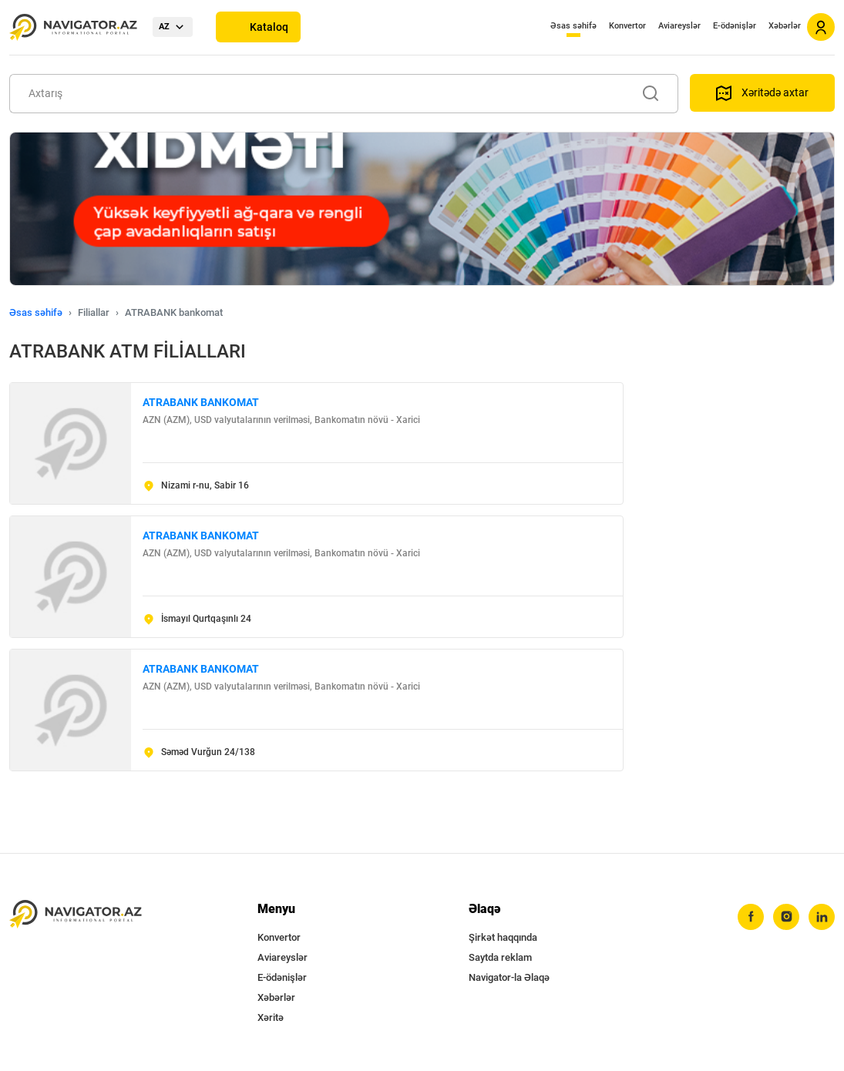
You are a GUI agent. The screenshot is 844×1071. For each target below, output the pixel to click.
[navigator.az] (75, 914)
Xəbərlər (784, 26)
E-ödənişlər (734, 26)
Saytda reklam (500, 957)
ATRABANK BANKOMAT (201, 402)
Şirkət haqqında (503, 937)
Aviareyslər (679, 26)
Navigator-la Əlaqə (509, 977)
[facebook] (751, 917)
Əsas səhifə (573, 26)
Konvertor (627, 26)
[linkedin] (822, 917)
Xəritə (270, 1017)
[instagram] (786, 917)
